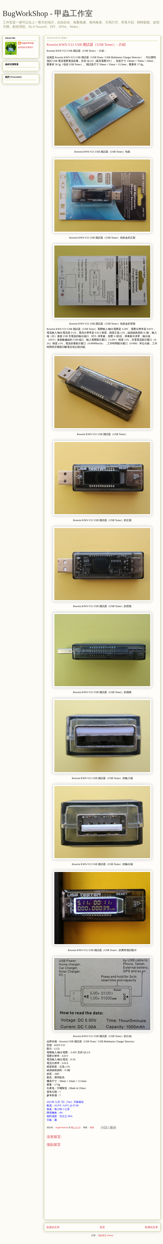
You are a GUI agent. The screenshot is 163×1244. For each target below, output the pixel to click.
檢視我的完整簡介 (25, 47)
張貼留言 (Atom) (105, 1235)
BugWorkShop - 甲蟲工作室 (48, 13)
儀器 (92, 1127)
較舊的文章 (151, 1227)
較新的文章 (53, 1227)
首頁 (102, 1227)
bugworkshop (27, 43)
